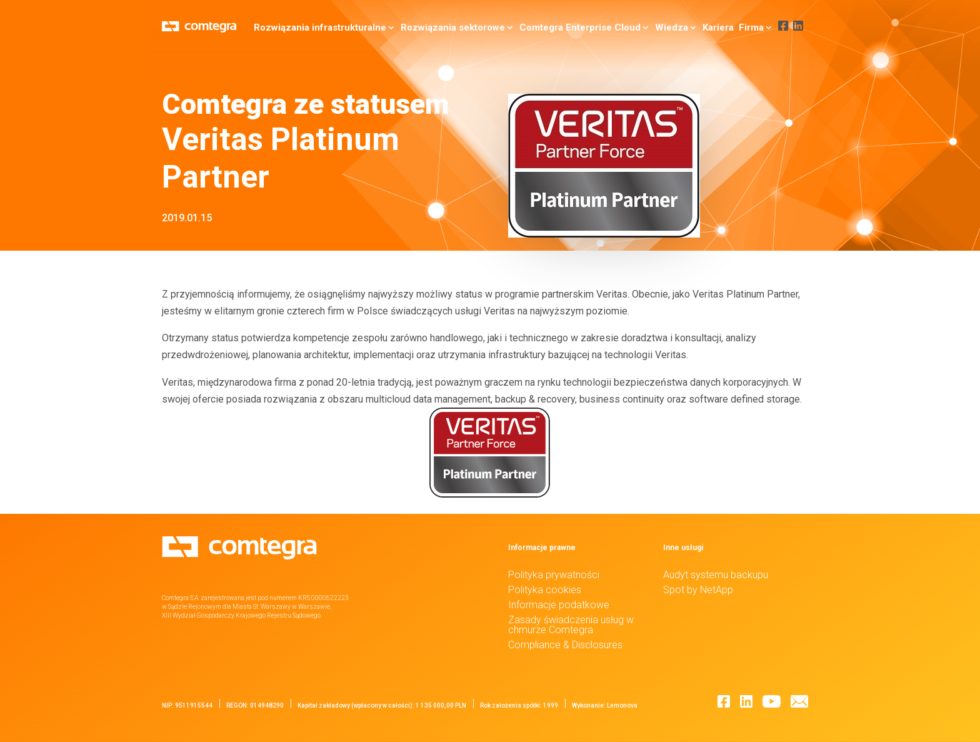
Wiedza (665, 28)
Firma (745, 28)
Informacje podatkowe (558, 605)
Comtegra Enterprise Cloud (574, 28)
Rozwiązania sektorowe (447, 28)
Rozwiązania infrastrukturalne (314, 28)
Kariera (712, 28)
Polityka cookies (544, 590)
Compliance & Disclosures (565, 645)
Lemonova (622, 705)
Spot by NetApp (698, 590)
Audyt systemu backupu (715, 575)
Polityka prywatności (553, 575)
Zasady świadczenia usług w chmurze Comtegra (571, 625)
